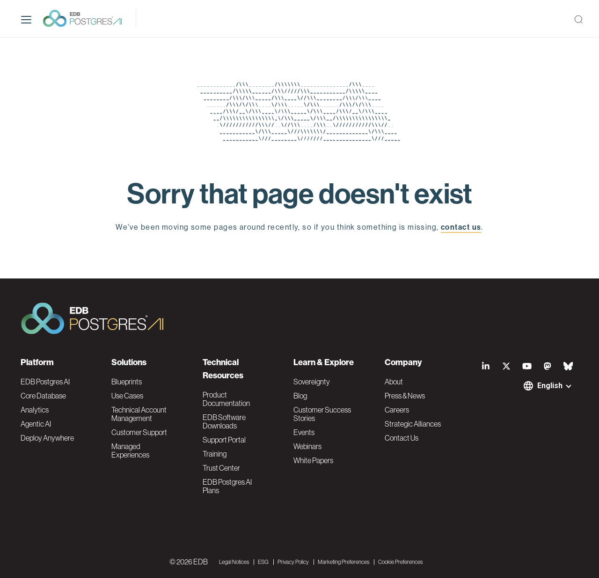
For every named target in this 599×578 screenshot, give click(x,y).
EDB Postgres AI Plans (227, 486)
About (394, 381)
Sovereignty (311, 381)
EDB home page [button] (299, 249)
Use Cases (127, 395)
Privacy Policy (293, 562)
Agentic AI (36, 424)
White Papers (313, 460)
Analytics (35, 409)
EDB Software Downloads (224, 421)
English (549, 385)
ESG (263, 562)
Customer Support (139, 432)
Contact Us (401, 438)
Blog (300, 395)
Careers (397, 409)
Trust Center (221, 468)
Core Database (43, 395)
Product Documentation (226, 398)
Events (303, 432)
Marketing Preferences (343, 562)
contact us (461, 227)
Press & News (405, 395)
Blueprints (126, 381)
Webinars (307, 446)
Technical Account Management (139, 413)
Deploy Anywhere (47, 438)
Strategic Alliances (413, 424)
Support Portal (224, 439)
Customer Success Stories (322, 413)
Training (214, 454)
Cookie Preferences (400, 562)
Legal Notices (234, 562)
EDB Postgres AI (45, 381)
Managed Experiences (130, 450)
